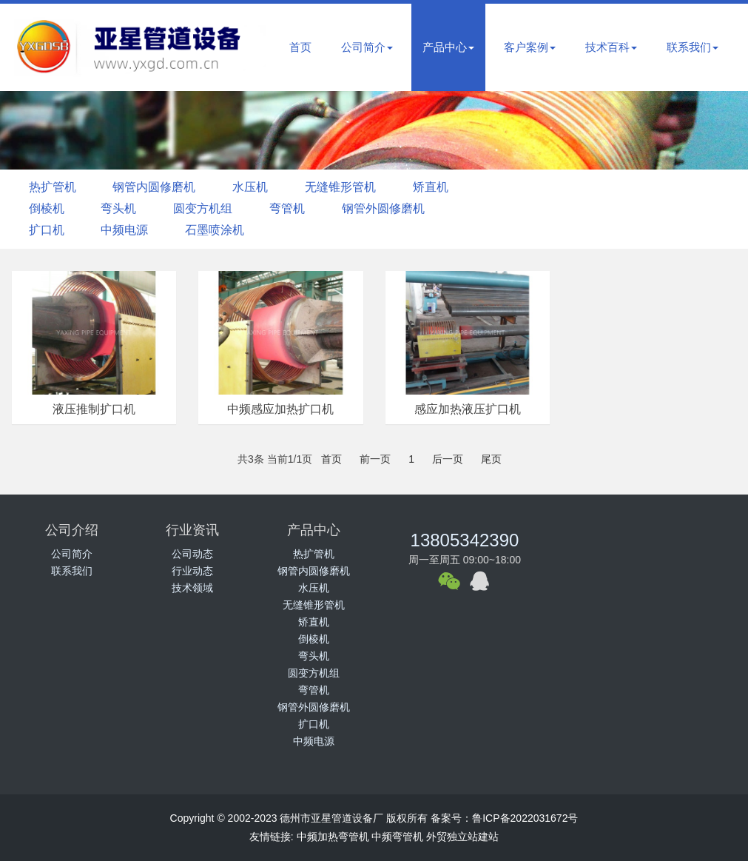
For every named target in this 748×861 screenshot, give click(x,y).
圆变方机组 (210, 208)
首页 (300, 47)
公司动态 (192, 554)
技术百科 (611, 47)
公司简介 (367, 47)
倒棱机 (48, 208)
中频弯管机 (397, 836)
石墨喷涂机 (222, 230)
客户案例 (530, 47)
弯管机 (297, 208)
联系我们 (692, 47)
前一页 (375, 459)
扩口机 (48, 230)
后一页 (447, 459)
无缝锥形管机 (350, 187)
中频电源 (128, 230)
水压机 (257, 187)
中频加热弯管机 (333, 836)
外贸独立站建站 (462, 836)
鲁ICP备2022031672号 (525, 818)
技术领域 (192, 588)
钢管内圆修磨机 (158, 187)
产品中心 (448, 47)
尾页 (491, 459)
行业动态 (192, 571)
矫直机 (444, 187)
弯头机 (123, 208)
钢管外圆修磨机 (396, 208)
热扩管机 (54, 187)
